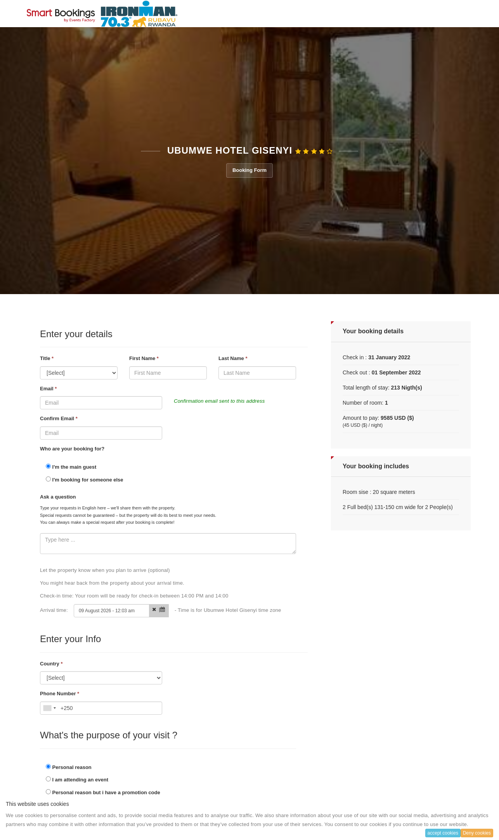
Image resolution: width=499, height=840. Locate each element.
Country (51, 664)
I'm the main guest (71, 467)
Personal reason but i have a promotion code (103, 792)
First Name (144, 358)
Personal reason (69, 767)
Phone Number (59, 693)
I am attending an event (77, 779)
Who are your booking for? (72, 449)
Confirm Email (59, 418)
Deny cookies (477, 833)
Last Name (232, 358)
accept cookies (443, 833)
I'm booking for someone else (84, 479)
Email (48, 388)
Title (47, 358)
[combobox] (49, 708)
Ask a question (58, 497)
